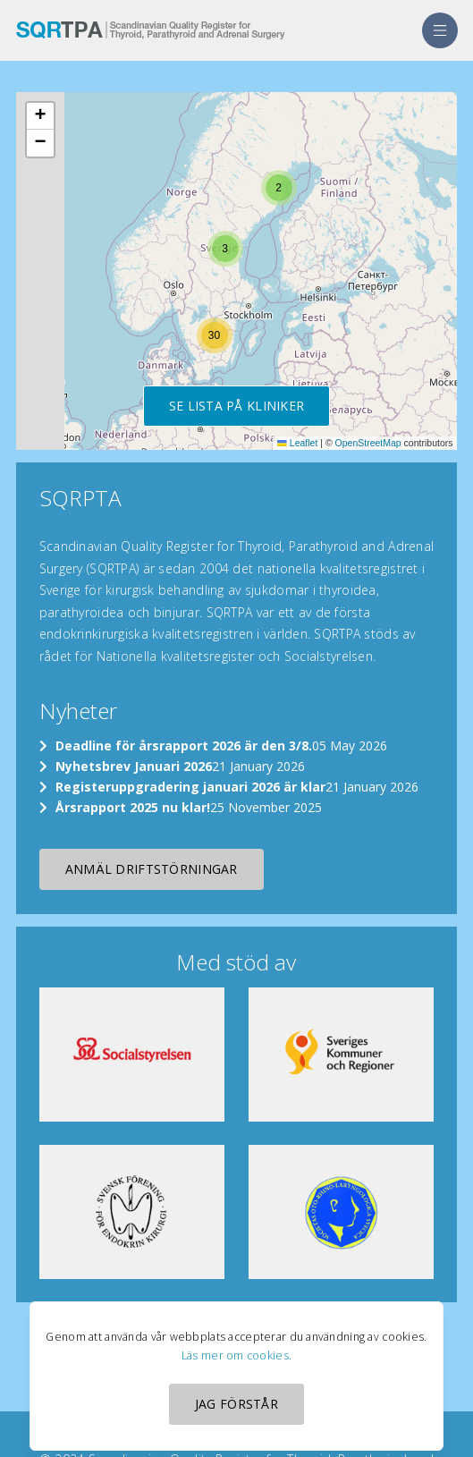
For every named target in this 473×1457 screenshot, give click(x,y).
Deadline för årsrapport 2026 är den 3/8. (183, 745)
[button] (279, 188)
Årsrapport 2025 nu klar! (132, 807)
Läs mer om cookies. (236, 1355)
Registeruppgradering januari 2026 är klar (190, 786)
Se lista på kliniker (237, 405)
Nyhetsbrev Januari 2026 (133, 766)
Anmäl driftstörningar (151, 868)
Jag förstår (236, 1403)
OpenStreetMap (368, 442)
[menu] (440, 30)
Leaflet (297, 442)
